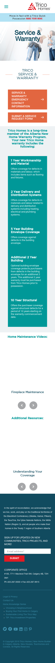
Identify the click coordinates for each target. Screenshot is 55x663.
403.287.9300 (13, 582)
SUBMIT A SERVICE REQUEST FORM (24, 117)
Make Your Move (34, 19)
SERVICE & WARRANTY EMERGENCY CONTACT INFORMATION (21, 99)
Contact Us (8, 601)
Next (33, 405)
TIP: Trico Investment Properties (21, 618)
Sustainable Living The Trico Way (21, 615)
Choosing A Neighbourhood (19, 608)
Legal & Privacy (10, 597)
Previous (22, 405)
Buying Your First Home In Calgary (22, 611)
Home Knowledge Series (14, 604)
